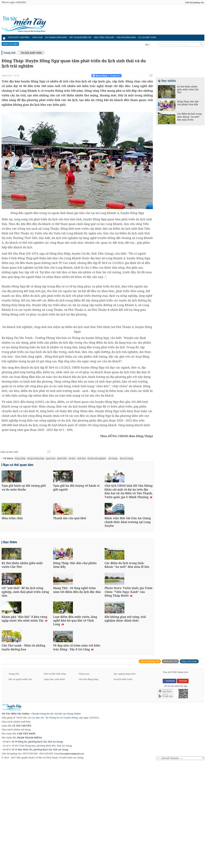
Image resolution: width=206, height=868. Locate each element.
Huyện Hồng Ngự (35, 458)
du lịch (72, 458)
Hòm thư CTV (170, 766)
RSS (147, 44)
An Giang (112, 458)
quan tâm (50, 458)
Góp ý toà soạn (189, 766)
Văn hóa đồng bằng (126, 37)
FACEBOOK (169, 786)
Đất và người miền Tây (80, 37)
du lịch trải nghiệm (97, 458)
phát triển (62, 458)
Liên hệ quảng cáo (194, 2)
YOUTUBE (182, 786)
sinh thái (81, 458)
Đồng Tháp (20, 458)
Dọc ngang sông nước (56, 37)
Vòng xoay (37, 37)
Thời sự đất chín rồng (18, 37)
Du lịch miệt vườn (147, 37)
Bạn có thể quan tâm (18, 465)
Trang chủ (9, 52)
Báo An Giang (126, 458)
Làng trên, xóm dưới (104, 37)
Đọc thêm (10, 578)
